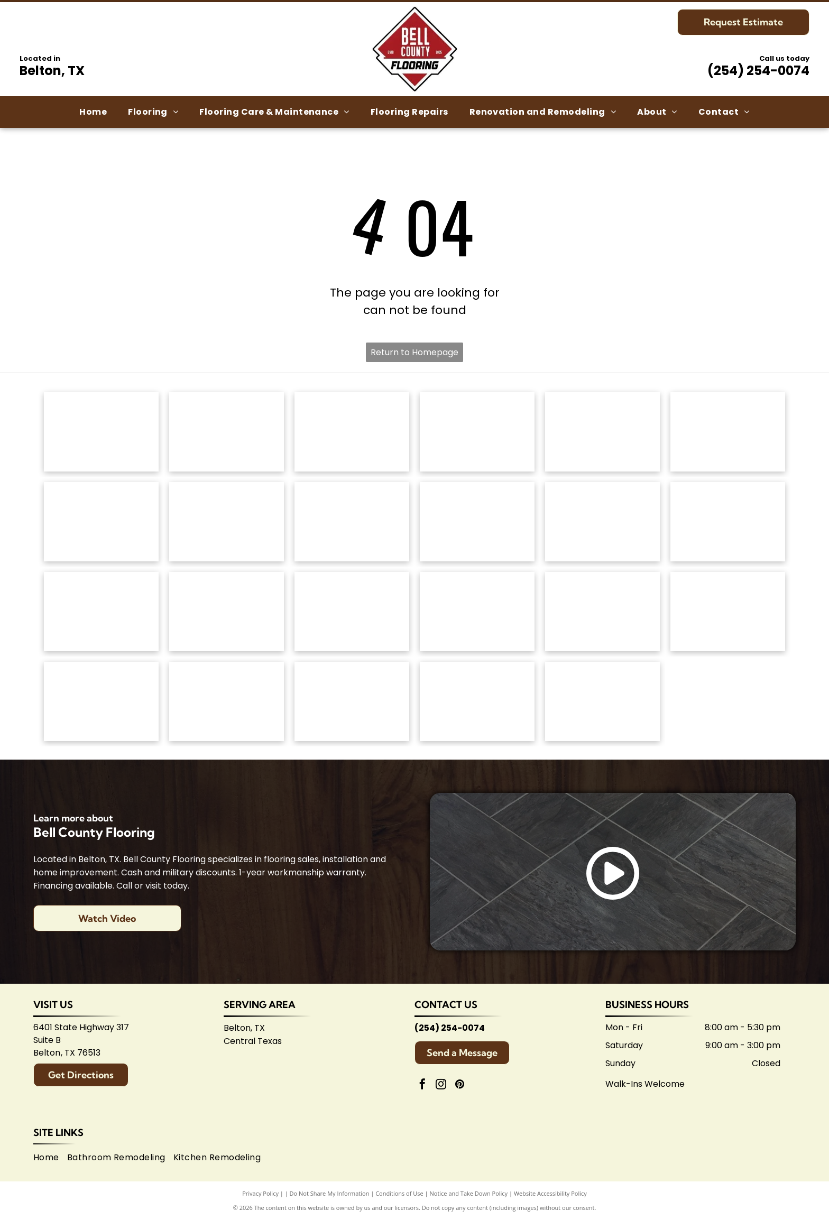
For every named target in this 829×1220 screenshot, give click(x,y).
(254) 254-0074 (758, 70)
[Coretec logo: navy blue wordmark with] (477, 521)
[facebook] (422, 1085)
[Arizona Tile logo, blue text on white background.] (101, 701)
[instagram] (441, 1085)
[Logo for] (226, 521)
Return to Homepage (414, 352)
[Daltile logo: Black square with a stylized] (727, 521)
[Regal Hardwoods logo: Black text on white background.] (101, 521)
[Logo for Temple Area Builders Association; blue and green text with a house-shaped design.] (351, 701)
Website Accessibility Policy (550, 1193)
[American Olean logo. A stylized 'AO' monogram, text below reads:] (727, 611)
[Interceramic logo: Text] (226, 611)
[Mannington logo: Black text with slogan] (351, 521)
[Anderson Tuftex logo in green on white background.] (101, 432)
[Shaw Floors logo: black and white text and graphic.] (351, 432)
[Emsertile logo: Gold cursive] (101, 611)
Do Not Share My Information (330, 1193)
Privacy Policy (260, 1193)
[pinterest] (459, 1085)
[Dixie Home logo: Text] (727, 432)
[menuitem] (93, 112)
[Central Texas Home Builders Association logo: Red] (477, 701)
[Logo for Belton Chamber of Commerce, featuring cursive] (226, 701)
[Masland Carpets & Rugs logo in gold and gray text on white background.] (602, 432)
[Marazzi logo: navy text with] (351, 611)
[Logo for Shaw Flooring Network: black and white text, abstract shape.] (602, 701)
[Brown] (477, 611)
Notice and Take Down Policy (469, 1193)
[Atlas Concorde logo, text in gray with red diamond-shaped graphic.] (602, 521)
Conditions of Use (399, 1193)
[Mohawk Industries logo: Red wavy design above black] (226, 432)
